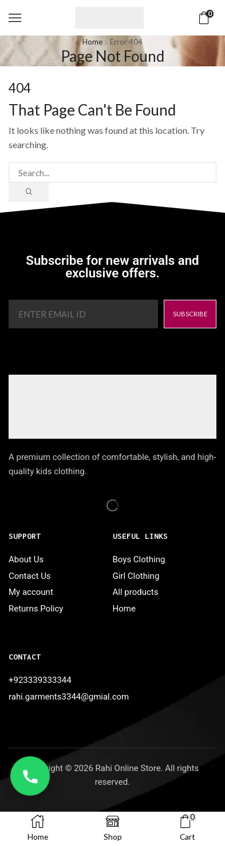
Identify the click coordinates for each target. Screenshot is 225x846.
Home (92, 41)
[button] (15, 18)
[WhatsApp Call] (30, 776)
